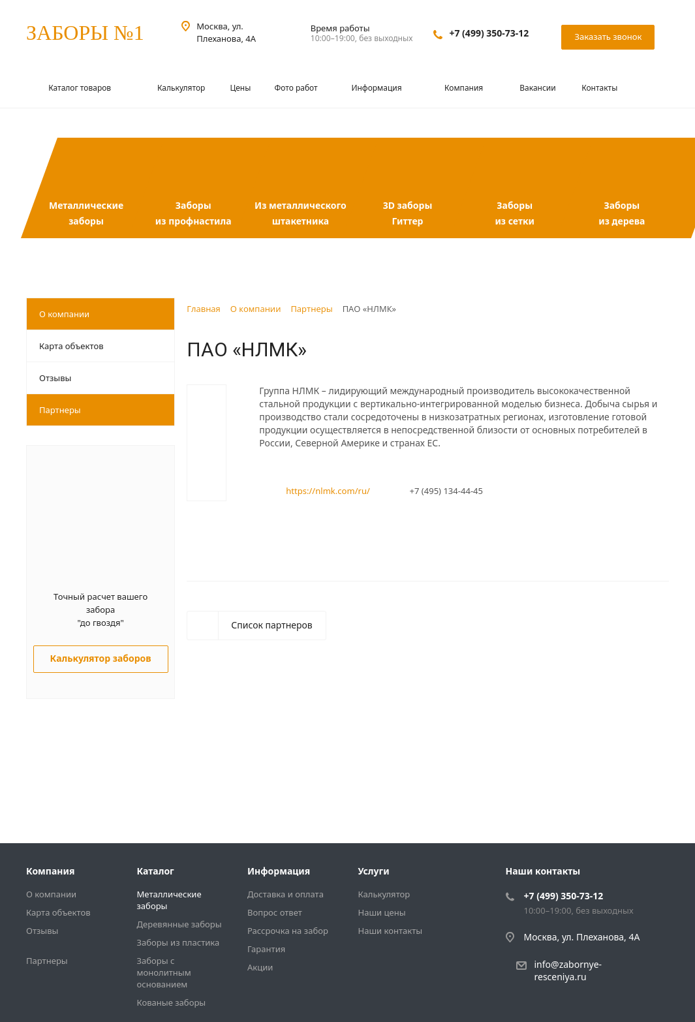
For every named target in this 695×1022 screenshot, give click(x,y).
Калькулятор (181, 87)
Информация (377, 87)
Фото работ (295, 87)
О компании (64, 314)
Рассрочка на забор (287, 931)
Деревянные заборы (179, 924)
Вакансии (537, 87)
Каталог (155, 871)
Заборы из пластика (178, 942)
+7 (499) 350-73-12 (489, 33)
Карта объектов (71, 346)
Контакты (599, 87)
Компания (464, 87)
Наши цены (382, 912)
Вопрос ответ (274, 912)
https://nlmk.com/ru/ (328, 491)
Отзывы (55, 378)
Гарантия (266, 949)
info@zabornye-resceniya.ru (568, 970)
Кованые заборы (171, 1002)
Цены (240, 87)
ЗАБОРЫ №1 (85, 32)
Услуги (374, 871)
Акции (260, 967)
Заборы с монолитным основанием (164, 972)
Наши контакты (390, 931)
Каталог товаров (80, 87)
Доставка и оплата (285, 894)
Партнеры (60, 410)
